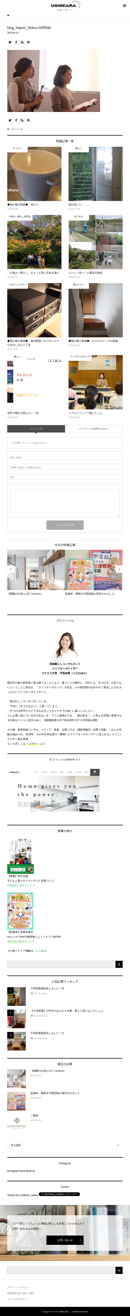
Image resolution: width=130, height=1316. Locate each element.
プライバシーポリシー (18, 1287)
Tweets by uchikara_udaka (22, 1195)
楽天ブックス (27, 885)
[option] (36, 573)
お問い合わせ (65, 1240)
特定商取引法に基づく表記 (20, 1293)
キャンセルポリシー (17, 1299)
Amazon (12, 885)
